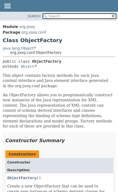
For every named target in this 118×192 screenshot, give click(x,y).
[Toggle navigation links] (7, 6)
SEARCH (34, 16)
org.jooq (27, 27)
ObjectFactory (22, 178)
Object (27, 66)
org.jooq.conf (33, 32)
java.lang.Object (18, 48)
